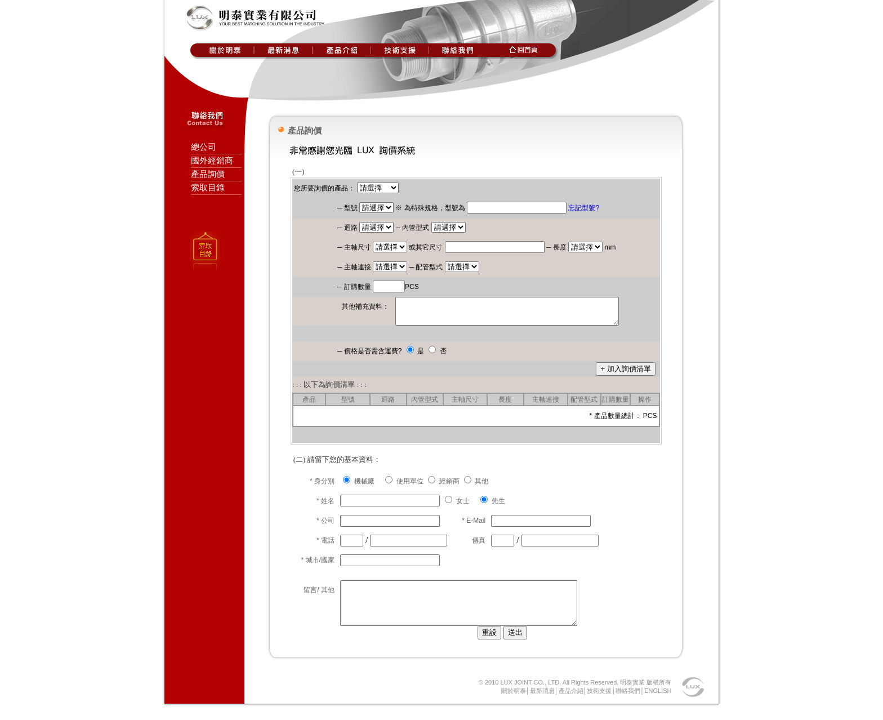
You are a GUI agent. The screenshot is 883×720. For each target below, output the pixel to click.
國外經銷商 (212, 160)
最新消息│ (544, 704)
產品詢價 (208, 174)
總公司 (203, 147)
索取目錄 (208, 187)
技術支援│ (601, 704)
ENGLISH (657, 704)
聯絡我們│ (630, 704)
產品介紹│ (573, 704)
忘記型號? (583, 208)
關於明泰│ (515, 704)
